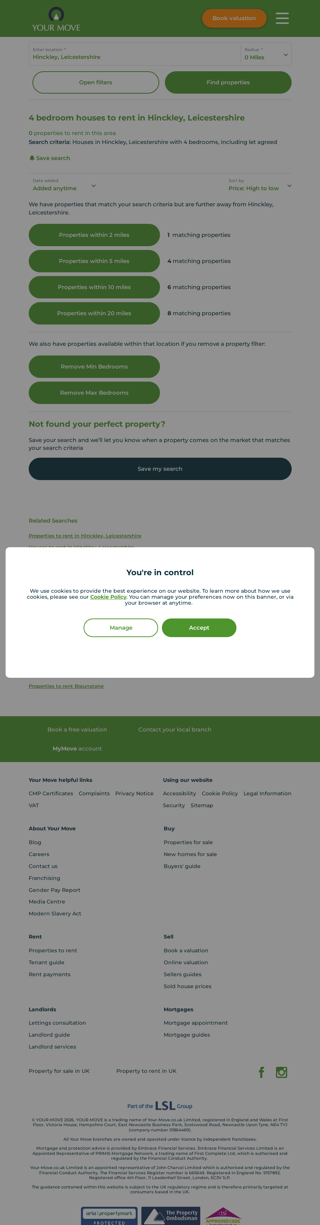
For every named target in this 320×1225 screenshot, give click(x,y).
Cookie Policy (108, 596)
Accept (199, 627)
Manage (121, 627)
